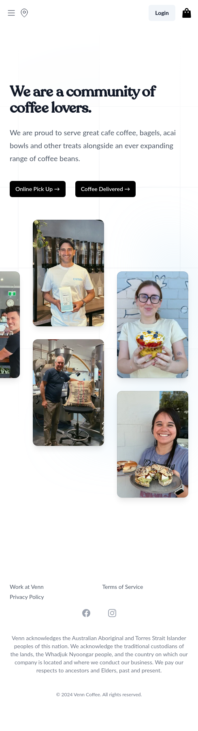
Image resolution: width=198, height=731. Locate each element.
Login (162, 12)
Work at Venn (27, 586)
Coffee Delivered (105, 188)
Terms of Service (122, 586)
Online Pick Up (37, 188)
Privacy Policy (27, 596)
